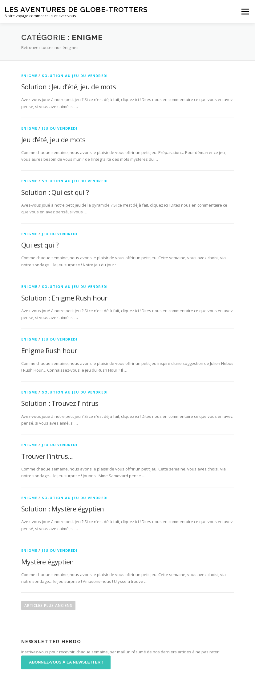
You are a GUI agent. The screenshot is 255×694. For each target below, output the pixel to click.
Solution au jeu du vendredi (75, 75)
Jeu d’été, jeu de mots (53, 139)
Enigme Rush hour (49, 350)
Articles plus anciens (48, 605)
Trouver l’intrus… (47, 456)
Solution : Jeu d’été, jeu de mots (68, 86)
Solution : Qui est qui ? (55, 192)
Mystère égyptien (47, 561)
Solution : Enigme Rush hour (64, 297)
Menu (245, 11)
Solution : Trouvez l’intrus (60, 403)
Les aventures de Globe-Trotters (76, 9)
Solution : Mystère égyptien (62, 508)
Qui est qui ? (40, 244)
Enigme (29, 75)
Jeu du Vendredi (60, 128)
